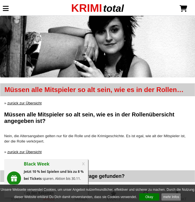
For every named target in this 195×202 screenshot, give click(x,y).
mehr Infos (171, 197)
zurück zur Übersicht (24, 103)
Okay (149, 197)
